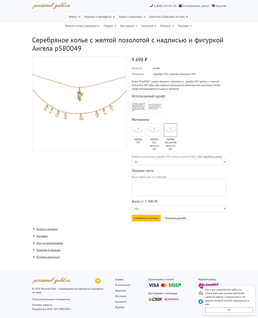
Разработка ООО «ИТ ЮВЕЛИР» (51, 309)
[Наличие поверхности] (179, 208)
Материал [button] (166, 25)
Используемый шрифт (148, 96)
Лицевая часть (143, 170)
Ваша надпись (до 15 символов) (149, 176)
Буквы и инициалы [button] (131, 16)
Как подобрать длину (210, 156)
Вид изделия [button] (127, 25)
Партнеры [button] (184, 25)
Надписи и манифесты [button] (98, 16)
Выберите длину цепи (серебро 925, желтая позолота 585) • (177, 156)
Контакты (121, 301)
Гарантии (120, 290)
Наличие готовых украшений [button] (81, 25)
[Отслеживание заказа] (193, 5)
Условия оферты (42, 304)
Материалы (140, 119)
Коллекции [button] (147, 25)
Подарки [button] (109, 25)
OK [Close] (229, 310)
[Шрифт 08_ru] (139, 107)
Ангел (144, 201)
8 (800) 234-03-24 (163, 6)
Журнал (120, 307)
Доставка (120, 296)
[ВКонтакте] (98, 280)
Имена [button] (73, 16)
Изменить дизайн (175, 218)
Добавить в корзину (146, 218)
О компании (122, 285)
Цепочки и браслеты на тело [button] (167, 16)
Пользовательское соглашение (51, 299)
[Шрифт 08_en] (155, 107)
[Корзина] (218, 5)
